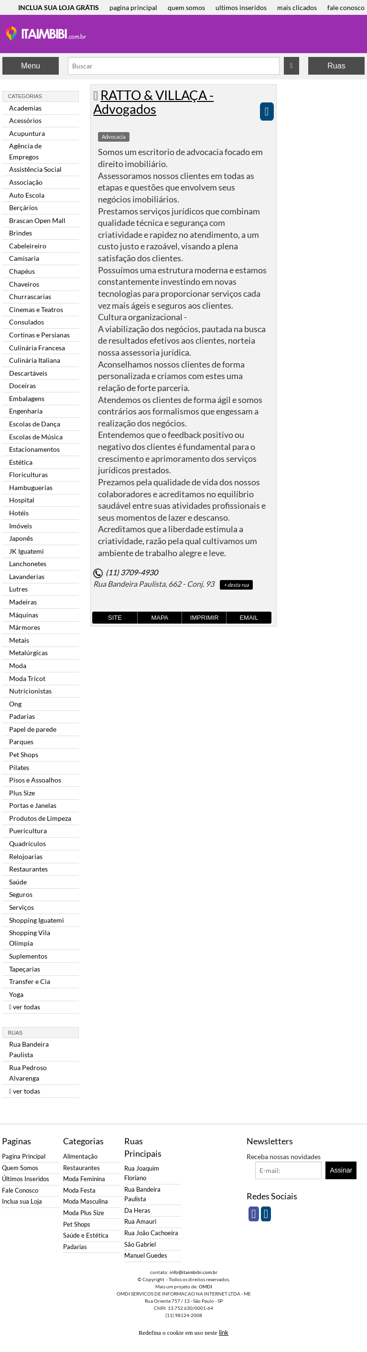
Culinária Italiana (34, 360)
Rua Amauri (140, 1221)
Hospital (21, 500)
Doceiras (22, 385)
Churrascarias (30, 296)
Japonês (21, 538)
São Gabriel (140, 1244)
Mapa (159, 617)
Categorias (25, 96)
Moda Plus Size (83, 1213)
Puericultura (28, 831)
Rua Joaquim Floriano (141, 1173)
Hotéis (19, 513)
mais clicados (297, 7)
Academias (25, 108)
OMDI (205, 1286)
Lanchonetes (27, 563)
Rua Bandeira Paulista (29, 1049)
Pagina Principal (23, 1156)
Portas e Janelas (32, 805)
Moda (17, 665)
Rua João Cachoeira (151, 1233)
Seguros (20, 894)
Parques (21, 741)
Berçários (23, 207)
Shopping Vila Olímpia (29, 937)
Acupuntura (27, 133)
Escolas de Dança (34, 424)
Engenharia (26, 411)
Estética (20, 462)
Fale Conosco (20, 1190)
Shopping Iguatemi (36, 920)
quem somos (186, 7)
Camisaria (24, 258)
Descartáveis (28, 373)
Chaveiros (24, 284)
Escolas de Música (36, 437)
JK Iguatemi (26, 551)
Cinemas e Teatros (36, 309)
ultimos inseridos (241, 7)
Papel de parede (32, 729)
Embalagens (26, 398)
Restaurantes (28, 869)
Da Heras (137, 1210)
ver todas (24, 1007)
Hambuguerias (31, 487)
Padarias (22, 716)
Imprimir (204, 617)
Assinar (341, 1170)
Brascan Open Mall (37, 220)
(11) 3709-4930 (132, 572)
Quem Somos (20, 1168)
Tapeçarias (24, 969)
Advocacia (114, 137)
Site (115, 617)
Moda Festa (79, 1190)
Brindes (20, 233)
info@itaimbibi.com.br (193, 1272)
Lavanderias (26, 576)
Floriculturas (28, 474)
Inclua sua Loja (22, 1201)
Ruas (336, 66)
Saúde (18, 882)
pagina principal (133, 7)
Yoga (16, 994)
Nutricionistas (30, 691)
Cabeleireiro (27, 246)
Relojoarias (26, 856)
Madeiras (23, 602)
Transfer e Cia (29, 981)
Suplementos (28, 956)
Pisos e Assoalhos (35, 780)
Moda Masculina (85, 1201)
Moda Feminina (84, 1179)
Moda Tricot (27, 678)
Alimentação (80, 1156)
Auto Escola (26, 195)
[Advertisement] (321, 227)
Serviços (21, 907)
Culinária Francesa (37, 348)
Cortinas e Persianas (39, 335)
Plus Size (22, 793)
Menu (30, 66)
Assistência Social (35, 169)
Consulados (26, 322)
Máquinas (23, 615)
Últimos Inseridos (25, 1179)
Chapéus (22, 271)
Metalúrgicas (28, 652)
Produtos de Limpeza (40, 818)
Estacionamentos (34, 449)
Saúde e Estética (85, 1235)
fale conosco (346, 7)
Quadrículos (27, 843)
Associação (26, 182)
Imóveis (20, 526)
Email (248, 617)
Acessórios (25, 120)
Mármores (24, 627)
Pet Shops (23, 754)
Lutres (18, 589)
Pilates (19, 767)
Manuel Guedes (145, 1255)
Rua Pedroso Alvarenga (28, 1072)
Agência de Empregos (25, 151)
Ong (15, 704)
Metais (19, 640)
